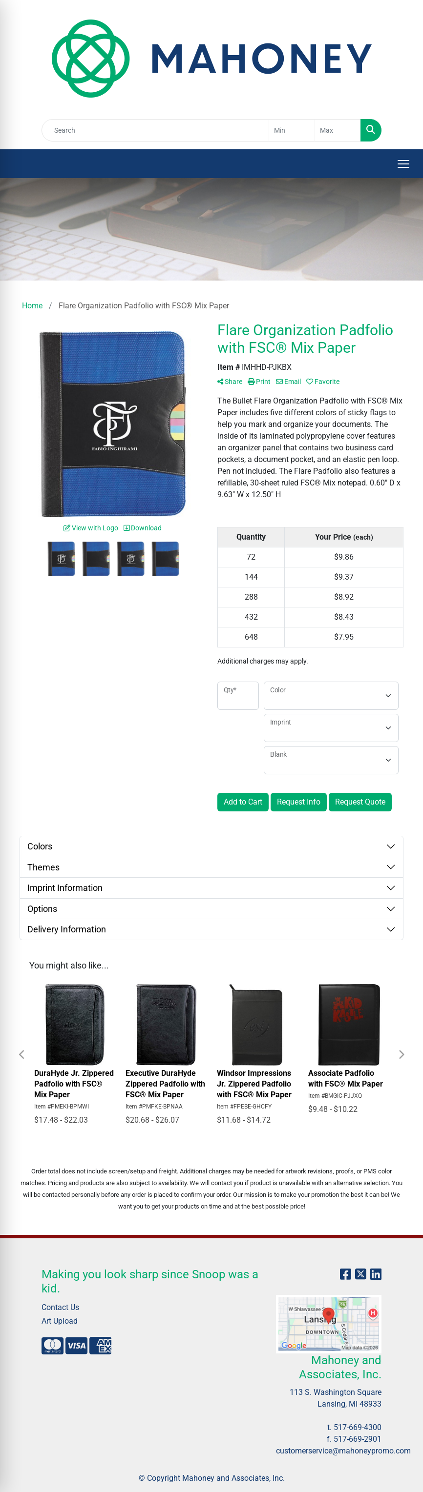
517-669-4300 (357, 1427)
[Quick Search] (155, 130)
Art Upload (60, 1321)
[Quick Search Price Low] (292, 130)
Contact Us (60, 1307)
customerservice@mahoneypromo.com (343, 1450)
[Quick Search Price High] (338, 130)
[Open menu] (403, 164)
